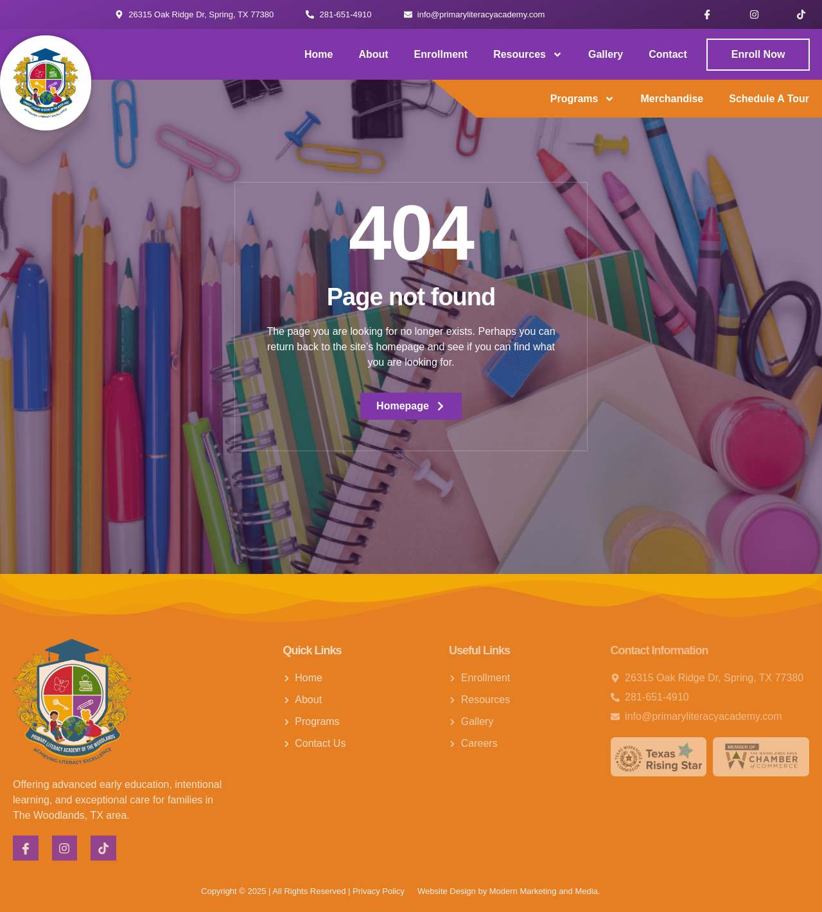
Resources (528, 54)
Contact (668, 54)
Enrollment (441, 54)
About (373, 54)
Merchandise (671, 98)
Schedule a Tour (769, 98)
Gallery (605, 54)
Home (318, 54)
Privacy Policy (379, 891)
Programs (582, 99)
